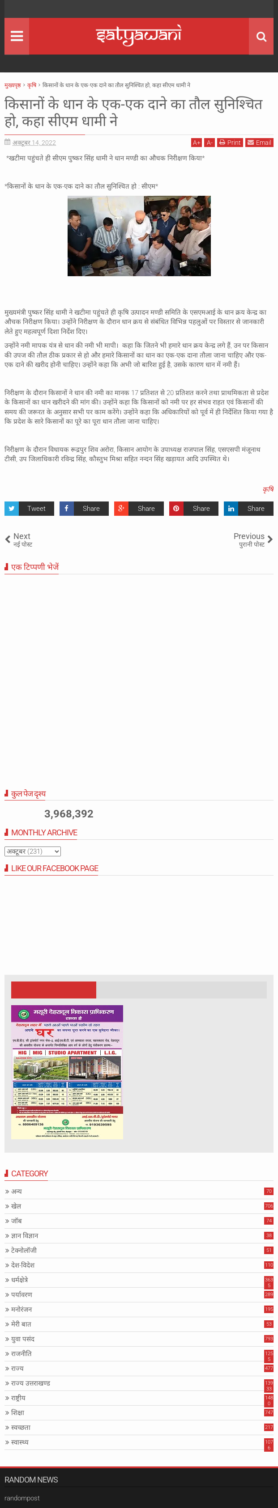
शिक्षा (17, 1413)
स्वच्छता (20, 1428)
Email (259, 142)
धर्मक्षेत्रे (19, 1280)
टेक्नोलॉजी (24, 1251)
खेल (16, 1206)
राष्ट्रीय (18, 1398)
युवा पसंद (22, 1339)
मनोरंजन (21, 1310)
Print (230, 142)
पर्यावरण (21, 1295)
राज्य (17, 1369)
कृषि (268, 489)
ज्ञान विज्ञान (24, 1236)
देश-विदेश (22, 1265)
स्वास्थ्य (20, 1442)
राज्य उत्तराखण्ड (30, 1383)
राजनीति (21, 1354)
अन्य (16, 1192)
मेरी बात (21, 1324)
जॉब (16, 1221)
